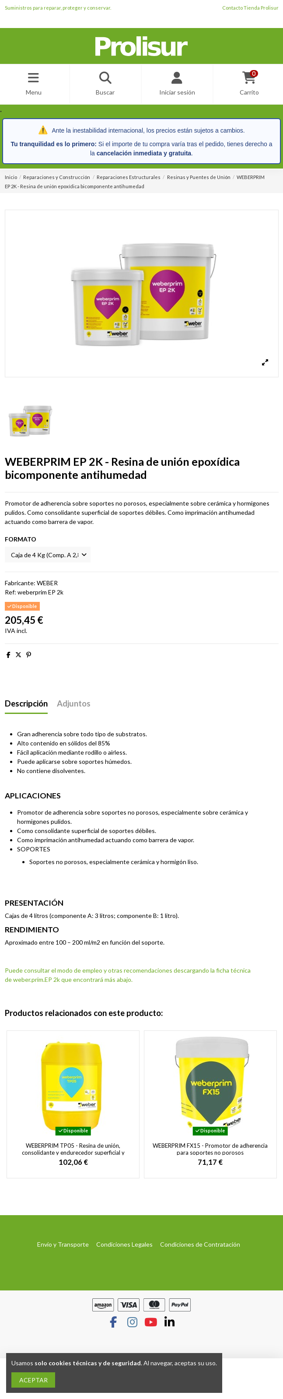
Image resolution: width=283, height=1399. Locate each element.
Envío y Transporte (63, 1244)
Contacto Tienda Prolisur (250, 8)
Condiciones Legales (124, 1244)
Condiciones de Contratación (200, 1244)
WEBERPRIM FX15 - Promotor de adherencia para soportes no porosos (210, 1149)
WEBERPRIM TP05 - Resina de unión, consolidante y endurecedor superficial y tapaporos (73, 1152)
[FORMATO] (48, 555)
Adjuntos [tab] (74, 703)
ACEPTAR (33, 1380)
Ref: (10, 592)
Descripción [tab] (26, 703)
